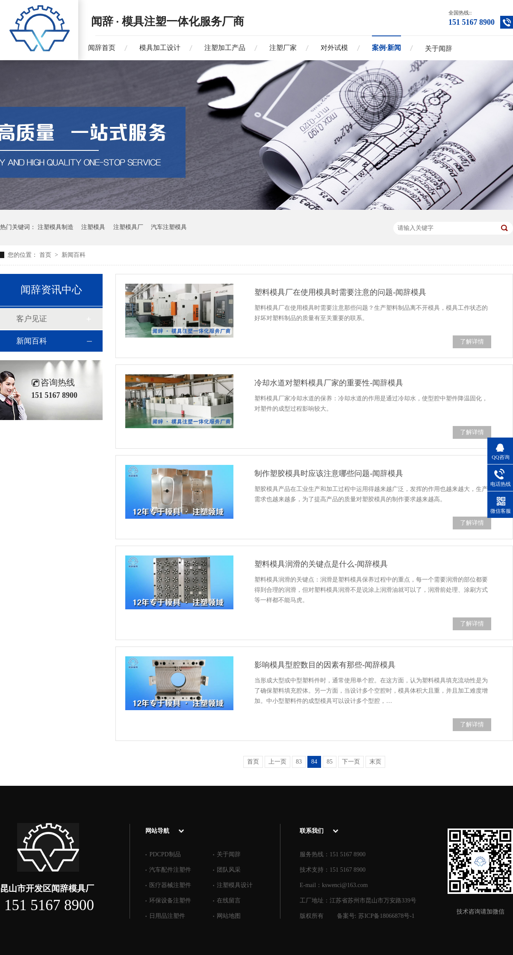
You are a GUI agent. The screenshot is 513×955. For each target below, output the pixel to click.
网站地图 (229, 916)
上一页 (277, 761)
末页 (375, 761)
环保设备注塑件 (170, 900)
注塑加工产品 (224, 47)
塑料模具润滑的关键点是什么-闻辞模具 (321, 564)
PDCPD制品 (164, 854)
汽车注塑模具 (169, 227)
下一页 (351, 761)
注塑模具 (93, 227)
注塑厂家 (283, 47)
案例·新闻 (386, 47)
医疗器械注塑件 (170, 885)
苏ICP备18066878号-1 (386, 916)
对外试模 (334, 47)
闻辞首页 (101, 47)
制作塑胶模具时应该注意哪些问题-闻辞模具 (328, 473)
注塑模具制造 (56, 227)
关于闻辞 (438, 48)
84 (314, 761)
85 (330, 761)
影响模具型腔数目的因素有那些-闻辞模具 (324, 665)
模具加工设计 (159, 47)
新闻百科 (74, 255)
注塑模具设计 (235, 885)
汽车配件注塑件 (170, 870)
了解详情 (472, 341)
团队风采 (229, 870)
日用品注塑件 (167, 916)
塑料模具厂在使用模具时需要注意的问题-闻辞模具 (340, 292)
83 (299, 761)
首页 (46, 255)
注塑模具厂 (128, 227)
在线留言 (229, 900)
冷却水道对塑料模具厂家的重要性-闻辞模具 (328, 383)
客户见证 (31, 318)
